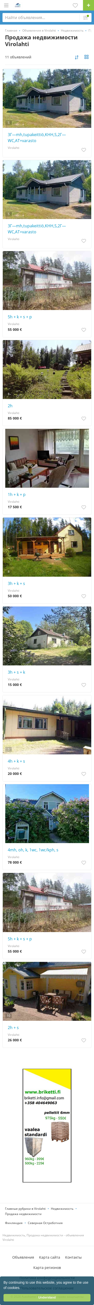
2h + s (13, 1027)
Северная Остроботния (45, 1223)
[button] (22, 1288)
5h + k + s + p (20, 317)
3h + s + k (16, 672)
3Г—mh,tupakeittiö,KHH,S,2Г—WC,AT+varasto (37, 137)
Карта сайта (49, 1257)
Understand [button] (47, 1297)
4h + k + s (16, 761)
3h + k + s (16, 583)
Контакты (73, 1257)
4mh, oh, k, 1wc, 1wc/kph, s (33, 850)
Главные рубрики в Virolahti (25, 1209)
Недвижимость (62, 1209)
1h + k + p (17, 494)
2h (10, 406)
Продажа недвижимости (23, 1214)
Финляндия (14, 1223)
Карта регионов (47, 1267)
